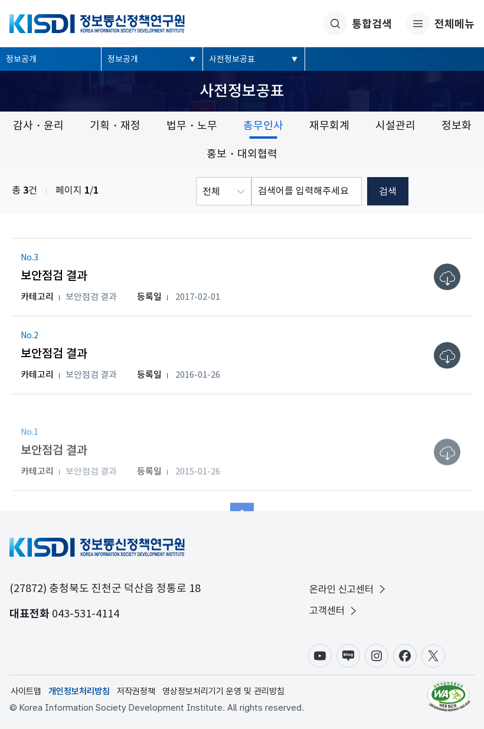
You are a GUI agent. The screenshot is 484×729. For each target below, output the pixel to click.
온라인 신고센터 (348, 589)
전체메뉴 (440, 23)
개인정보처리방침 (79, 691)
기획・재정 (115, 125)
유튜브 (320, 656)
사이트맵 (26, 691)
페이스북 (405, 656)
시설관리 (395, 125)
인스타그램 (376, 656)
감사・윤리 (38, 125)
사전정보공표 (232, 59)
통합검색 (357, 23)
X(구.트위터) (433, 656)
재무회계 (329, 125)
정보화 (457, 125)
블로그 (348, 656)
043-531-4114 (85, 613)
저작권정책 (136, 691)
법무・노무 (191, 125)
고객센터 (334, 610)
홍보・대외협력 (242, 154)
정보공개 (21, 59)
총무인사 (263, 125)
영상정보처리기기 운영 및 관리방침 (223, 691)
